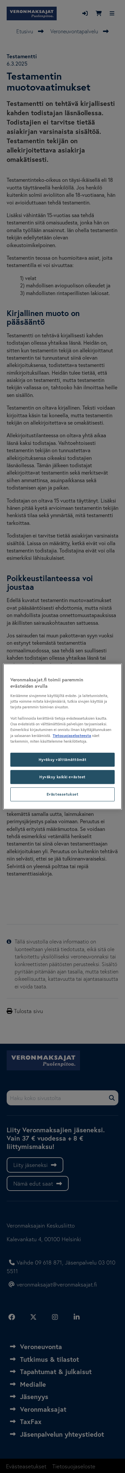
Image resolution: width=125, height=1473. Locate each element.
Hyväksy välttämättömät (63, 759)
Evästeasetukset (63, 794)
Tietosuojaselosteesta (72, 735)
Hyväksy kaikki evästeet (62, 776)
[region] (62, 736)
